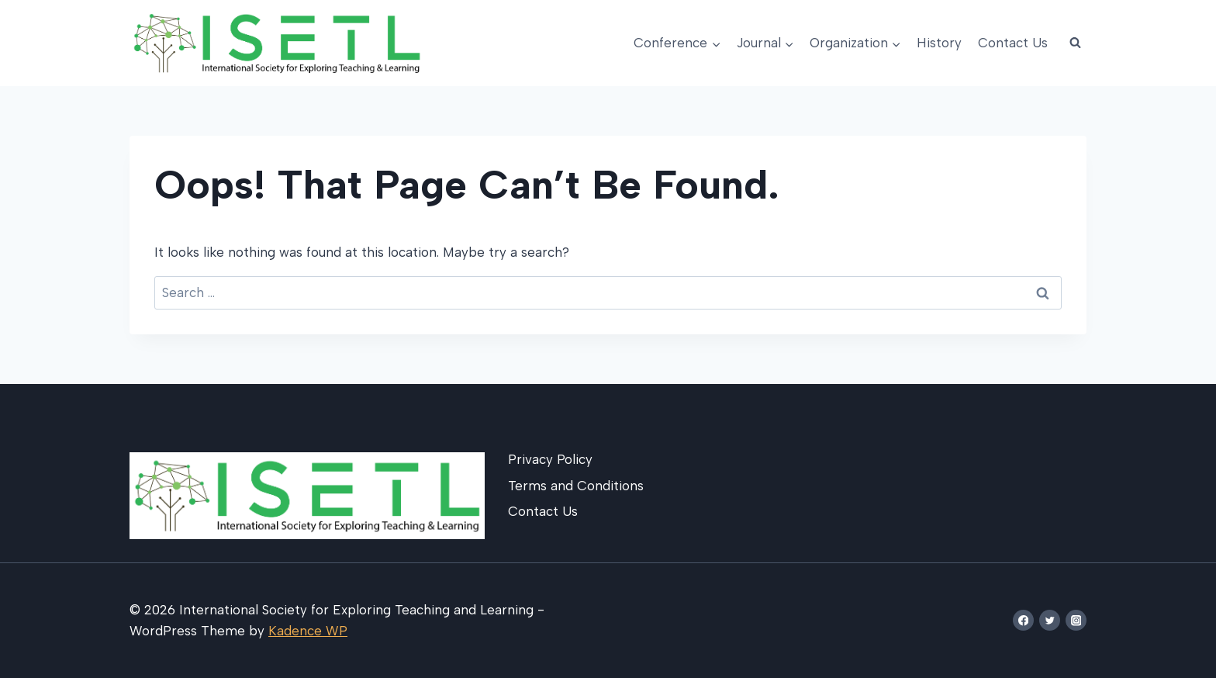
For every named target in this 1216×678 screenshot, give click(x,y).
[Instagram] (1076, 620)
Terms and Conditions (576, 485)
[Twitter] (1049, 620)
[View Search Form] (1074, 43)
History (939, 42)
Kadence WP (307, 630)
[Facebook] (1023, 620)
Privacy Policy (550, 459)
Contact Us (1013, 42)
